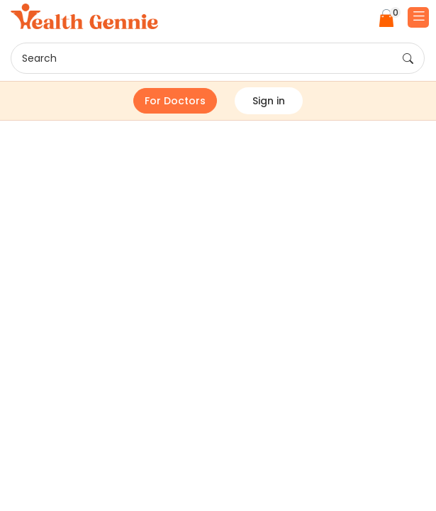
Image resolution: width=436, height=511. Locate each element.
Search (217, 58)
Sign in (268, 101)
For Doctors (175, 101)
